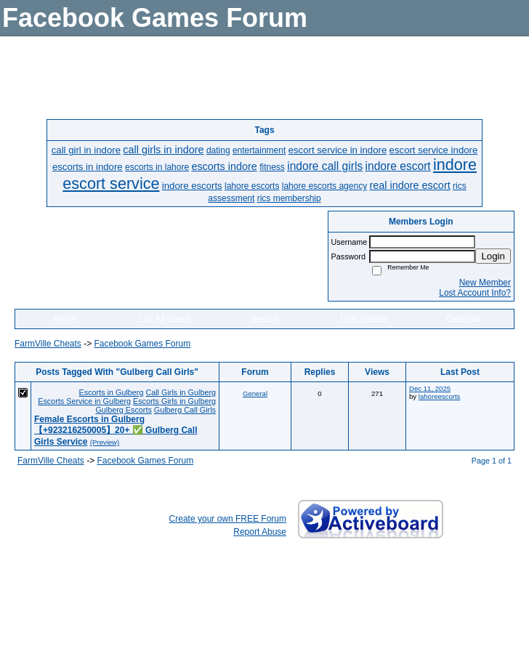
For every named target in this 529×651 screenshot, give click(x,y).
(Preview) (105, 442)
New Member (485, 283)
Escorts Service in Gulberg (84, 401)
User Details (363, 319)
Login (493, 256)
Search (264, 319)
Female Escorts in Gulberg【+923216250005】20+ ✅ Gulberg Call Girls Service (115, 430)
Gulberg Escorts (123, 409)
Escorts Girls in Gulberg (174, 401)
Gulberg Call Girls (185, 409)
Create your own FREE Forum (227, 519)
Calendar (464, 319)
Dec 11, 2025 (430, 388)
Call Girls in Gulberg (180, 392)
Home (65, 319)
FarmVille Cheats (48, 344)
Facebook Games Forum (142, 344)
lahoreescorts (440, 396)
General (255, 393)
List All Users (165, 319)
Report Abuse (259, 532)
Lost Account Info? (475, 293)
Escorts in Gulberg (111, 392)
